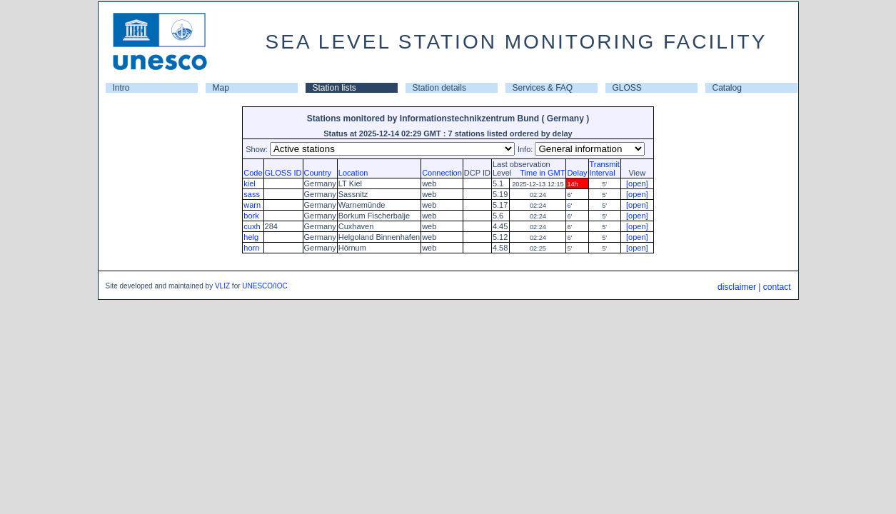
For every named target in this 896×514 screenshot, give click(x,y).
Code (252, 172)
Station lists (334, 88)
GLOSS (627, 88)
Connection (442, 172)
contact (777, 287)
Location (353, 172)
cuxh (251, 226)
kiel (249, 183)
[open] (637, 183)
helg (250, 237)
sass (251, 194)
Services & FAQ (543, 88)
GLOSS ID (283, 172)
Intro (121, 88)
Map (221, 88)
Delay (577, 172)
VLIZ (222, 286)
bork (250, 215)
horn (251, 247)
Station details (439, 88)
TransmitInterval (605, 168)
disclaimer (737, 287)
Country (318, 172)
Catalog (727, 88)
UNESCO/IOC (264, 286)
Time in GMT (539, 172)
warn (252, 205)
